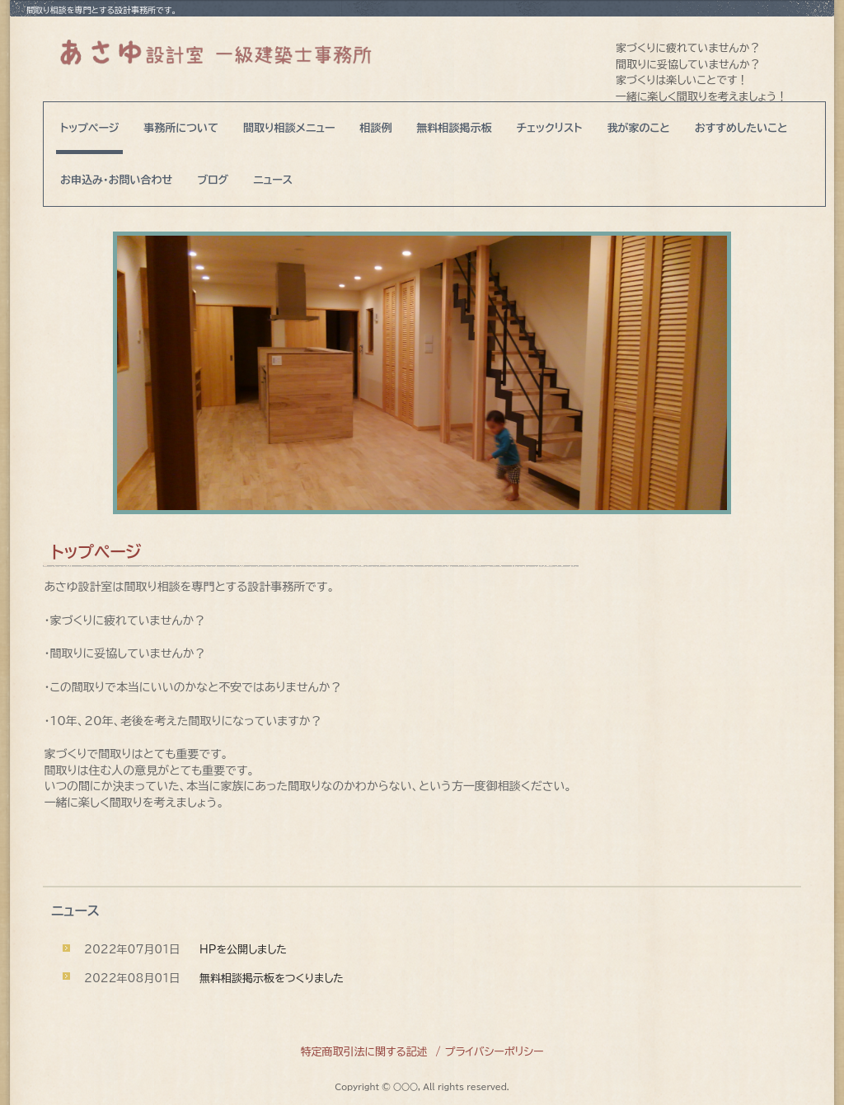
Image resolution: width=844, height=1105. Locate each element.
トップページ (89, 128)
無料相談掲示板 (454, 128)
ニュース (273, 180)
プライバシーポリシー (494, 1051)
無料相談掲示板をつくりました (271, 978)
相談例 (376, 128)
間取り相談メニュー (289, 128)
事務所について (180, 128)
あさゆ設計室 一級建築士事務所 (215, 51)
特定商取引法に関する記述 (363, 1051)
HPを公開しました (243, 949)
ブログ (212, 180)
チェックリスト (550, 128)
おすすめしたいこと (741, 128)
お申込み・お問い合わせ (116, 180)
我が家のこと (638, 128)
